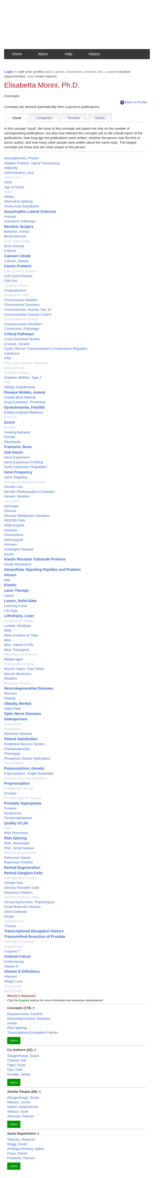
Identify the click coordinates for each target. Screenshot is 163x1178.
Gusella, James (18, 1074)
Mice (7, 640)
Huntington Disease (18, 549)
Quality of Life (16, 823)
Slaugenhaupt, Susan (23, 1056)
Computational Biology (21, 319)
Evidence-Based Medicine (23, 412)
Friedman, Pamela (21, 1158)
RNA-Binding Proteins (20, 853)
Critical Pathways (19, 334)
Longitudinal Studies (19, 621)
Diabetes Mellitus (17, 373)
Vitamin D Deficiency (22, 971)
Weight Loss (13, 981)
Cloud (16, 118)
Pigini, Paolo (16, 1065)
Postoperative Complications (25, 778)
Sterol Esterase (15, 912)
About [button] (43, 54)
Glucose (10, 511)
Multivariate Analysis (19, 664)
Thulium (10, 926)
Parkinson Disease (18, 734)
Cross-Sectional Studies (22, 339)
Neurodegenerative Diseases (28, 688)
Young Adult (13, 986)
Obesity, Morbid (17, 703)
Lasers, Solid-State (20, 601)
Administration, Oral (19, 173)
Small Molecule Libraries (22, 907)
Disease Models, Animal (24, 392)
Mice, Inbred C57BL (19, 645)
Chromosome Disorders (21, 305)
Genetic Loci (13, 487)
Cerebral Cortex (16, 285)
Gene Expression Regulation (25, 467)
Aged (8, 192)
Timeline (73, 118)
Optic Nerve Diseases (22, 714)
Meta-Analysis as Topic (21, 635)
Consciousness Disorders (23, 324)
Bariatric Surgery (19, 226)
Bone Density (14, 246)
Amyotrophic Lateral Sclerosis (30, 211)
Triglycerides (13, 946)
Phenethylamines (17, 749)
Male (7, 630)
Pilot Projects (14, 763)
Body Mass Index (17, 241)
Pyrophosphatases (18, 818)
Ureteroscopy (14, 961)
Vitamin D (11, 966)
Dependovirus (14, 368)
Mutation (10, 678)
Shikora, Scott (17, 1111)
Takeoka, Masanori (21, 1139)
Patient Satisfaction (21, 739)
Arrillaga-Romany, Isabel (25, 1149)
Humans (10, 544)
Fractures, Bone (18, 447)
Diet (7, 382)
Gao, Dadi (14, 1070)
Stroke (9, 916)
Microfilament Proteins (20, 654)
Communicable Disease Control (27, 314)
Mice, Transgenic (16, 650)
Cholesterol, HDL (17, 295)
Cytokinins (12, 353)
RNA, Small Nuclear (19, 848)
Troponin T (12, 951)
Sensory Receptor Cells (21, 888)
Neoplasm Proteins (18, 683)
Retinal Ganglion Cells (23, 873)
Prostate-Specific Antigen (23, 798)
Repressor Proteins (18, 862)
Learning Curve (15, 606)
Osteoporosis (15, 719)
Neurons (10, 693)
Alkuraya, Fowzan (20, 1116)
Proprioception (17, 783)
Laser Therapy (16, 590)
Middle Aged (13, 659)
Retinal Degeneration (22, 867)
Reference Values (17, 858)
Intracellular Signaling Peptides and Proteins (42, 569)
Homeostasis (13, 535)
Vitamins (10, 976)
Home (17, 54)
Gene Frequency (18, 472)
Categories (44, 118)
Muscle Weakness (17, 674)
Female (9, 437)
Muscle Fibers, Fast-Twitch (24, 669)
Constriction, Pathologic (21, 329)
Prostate (10, 793)
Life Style (11, 611)
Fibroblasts (12, 442)
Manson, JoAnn (18, 1102)
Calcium (10, 251)
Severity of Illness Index (21, 897)
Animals (10, 217)
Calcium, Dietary (16, 261)
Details (100, 118)
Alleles (9, 197)
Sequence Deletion (18, 892)
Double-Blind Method (19, 397)
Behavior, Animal (16, 231)
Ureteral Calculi (17, 956)
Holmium (10, 530)
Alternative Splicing (18, 201)
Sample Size (13, 883)
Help (68, 54)
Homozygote (13, 540)
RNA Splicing (15, 838)
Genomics (11, 501)
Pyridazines (12, 813)
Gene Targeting (15, 477)
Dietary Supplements (19, 387)
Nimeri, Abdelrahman (22, 1107)
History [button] (94, 54)
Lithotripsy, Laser (19, 616)
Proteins (10, 808)
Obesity (9, 698)
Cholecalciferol (15, 290)
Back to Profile (133, 102)
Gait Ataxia (13, 452)
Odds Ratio (12, 709)
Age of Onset (14, 187)
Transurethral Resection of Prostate (34, 936)
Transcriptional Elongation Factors (34, 931)
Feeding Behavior (17, 432)
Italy (7, 580)
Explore (14, 1040)
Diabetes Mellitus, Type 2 (23, 377)
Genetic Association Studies (25, 482)
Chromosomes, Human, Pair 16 (27, 309)
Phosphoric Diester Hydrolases (27, 758)
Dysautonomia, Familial (24, 407)
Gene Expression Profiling (23, 462)
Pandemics (12, 729)
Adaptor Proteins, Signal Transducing (32, 163)
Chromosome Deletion (20, 300)
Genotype (11, 506)
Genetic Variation (17, 496)
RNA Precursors (16, 833)
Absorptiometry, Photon (21, 158)
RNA (7, 828)
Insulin (9, 554)
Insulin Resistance (17, 564)
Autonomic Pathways (19, 221)
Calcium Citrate (17, 256)
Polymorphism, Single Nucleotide (28, 773)
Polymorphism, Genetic (24, 768)
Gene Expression (17, 457)
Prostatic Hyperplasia (22, 803)
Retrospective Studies (20, 878)
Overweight (12, 724)
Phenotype (12, 753)
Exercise (10, 417)
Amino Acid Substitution (21, 206)
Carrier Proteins (17, 266)
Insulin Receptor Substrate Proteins (35, 559)
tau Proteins (13, 991)
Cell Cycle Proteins (18, 276)
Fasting (9, 427)
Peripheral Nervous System (24, 744)
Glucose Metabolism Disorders (27, 516)
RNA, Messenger (17, 843)
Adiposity (11, 168)
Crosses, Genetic (17, 344)
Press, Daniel (17, 1153)
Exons (9, 422)
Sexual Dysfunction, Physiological (29, 902)
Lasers (9, 595)
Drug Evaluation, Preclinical (24, 402)
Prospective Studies (19, 788)
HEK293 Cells (14, 520)
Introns (10, 575)
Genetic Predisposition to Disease (29, 492)
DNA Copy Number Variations (26, 363)
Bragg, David (17, 1144)
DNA (7, 358)
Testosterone (13, 921)
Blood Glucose (15, 236)
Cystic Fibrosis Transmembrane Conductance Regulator (45, 348)
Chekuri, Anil (16, 1060)
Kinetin (10, 585)
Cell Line (10, 281)
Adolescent (12, 177)
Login (8, 72)
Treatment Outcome (19, 941)
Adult (8, 182)
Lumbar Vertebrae (17, 626)
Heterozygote (14, 525)
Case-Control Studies (20, 271)
